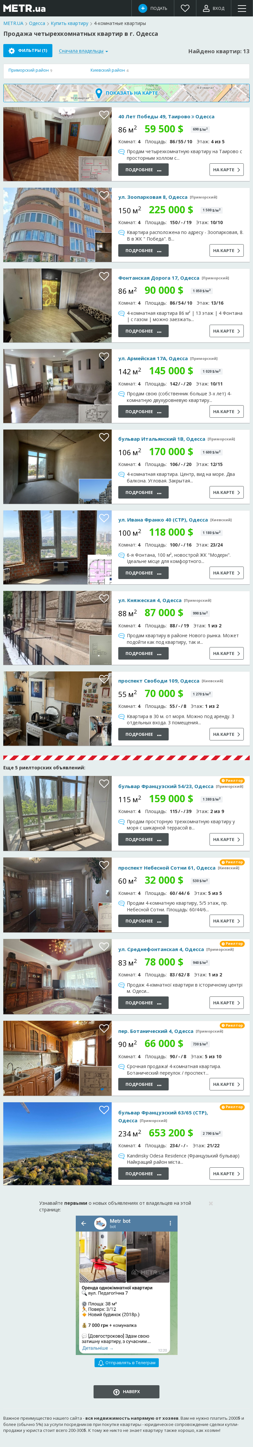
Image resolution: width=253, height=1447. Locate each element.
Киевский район (108, 70)
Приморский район (29, 70)
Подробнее (143, 170)
